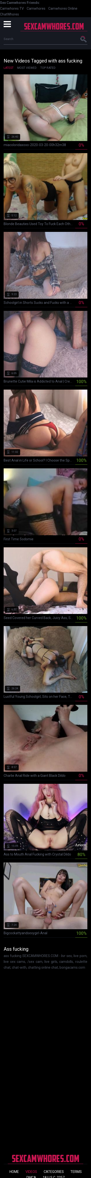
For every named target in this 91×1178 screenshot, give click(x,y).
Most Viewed (27, 68)
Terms (76, 1172)
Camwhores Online (62, 8)
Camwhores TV (12, 8)
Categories (54, 1172)
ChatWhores (9, 14)
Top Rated (48, 68)
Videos (31, 1172)
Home (14, 1172)
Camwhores (36, 8)
